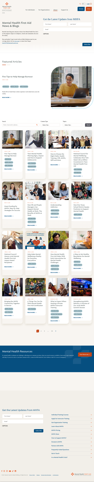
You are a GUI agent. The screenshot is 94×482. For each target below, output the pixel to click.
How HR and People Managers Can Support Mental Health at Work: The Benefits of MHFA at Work (34, 210)
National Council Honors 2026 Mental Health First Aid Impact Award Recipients (11, 258)
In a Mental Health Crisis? (59, 457)
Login (88, 4)
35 (52, 331)
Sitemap (38, 475)
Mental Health (9, 162)
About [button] (55, 10)
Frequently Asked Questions (60, 450)
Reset (88, 125)
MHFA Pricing (55, 430)
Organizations (32, 166)
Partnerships (77, 172)
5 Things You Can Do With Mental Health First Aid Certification (35, 303)
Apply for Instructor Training (60, 419)
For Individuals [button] (30, 10)
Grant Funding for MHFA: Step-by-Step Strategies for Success (12, 208)
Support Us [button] (64, 10)
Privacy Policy (32, 475)
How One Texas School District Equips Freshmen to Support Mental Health (81, 208)
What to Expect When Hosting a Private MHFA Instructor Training (58, 304)
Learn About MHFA (57, 426)
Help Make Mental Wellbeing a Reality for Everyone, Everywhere (34, 257)
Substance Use (55, 213)
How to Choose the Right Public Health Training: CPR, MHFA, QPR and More (58, 157)
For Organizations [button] (44, 10)
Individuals (8, 159)
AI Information (55, 475)
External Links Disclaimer (46, 475)
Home (3, 12)
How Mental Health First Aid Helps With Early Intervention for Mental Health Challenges (58, 258)
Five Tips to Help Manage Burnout (10, 155)
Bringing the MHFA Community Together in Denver (12, 303)
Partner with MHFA (57, 446)
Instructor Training (56, 314)
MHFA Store (55, 434)
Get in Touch (55, 453)
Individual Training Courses (59, 415)
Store (88, 9)
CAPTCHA (46, 34)
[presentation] (54, 38)
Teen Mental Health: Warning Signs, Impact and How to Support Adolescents (35, 157)
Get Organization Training (59, 422)
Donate (81, 9)
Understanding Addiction (56, 206)
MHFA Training (8, 165)
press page (16, 41)
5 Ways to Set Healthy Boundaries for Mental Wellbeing (82, 256)
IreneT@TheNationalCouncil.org (10, 43)
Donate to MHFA (56, 442)
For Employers (31, 218)
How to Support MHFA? (58, 438)
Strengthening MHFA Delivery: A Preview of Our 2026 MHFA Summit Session (81, 304)
